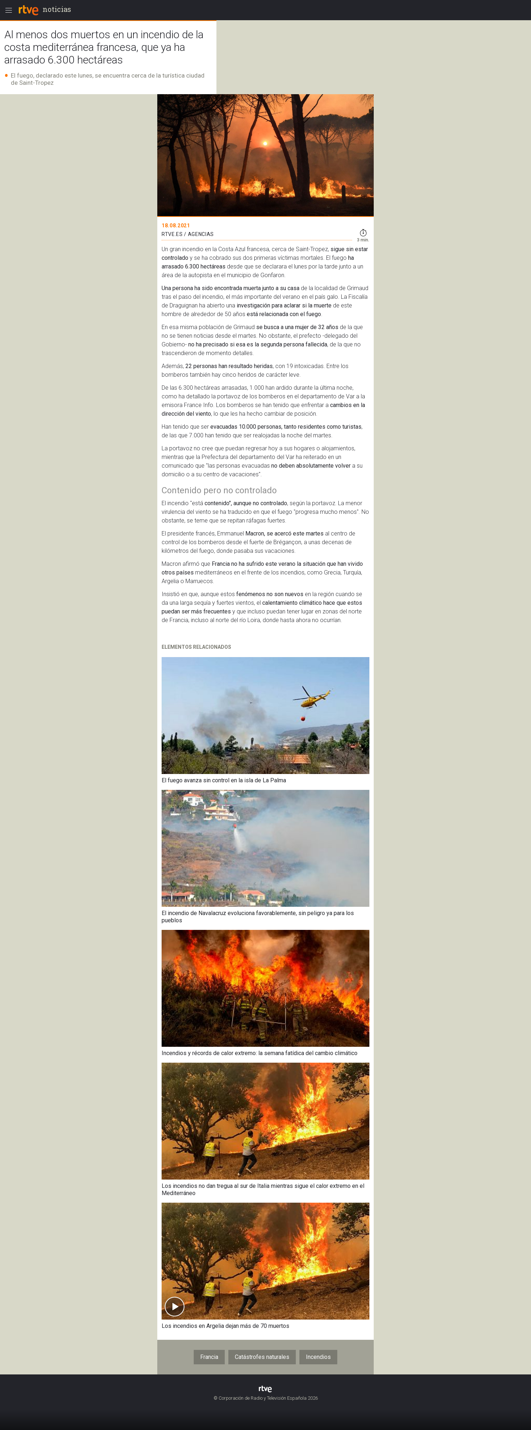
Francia (209, 1357)
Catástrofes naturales (262, 1357)
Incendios (318, 1357)
